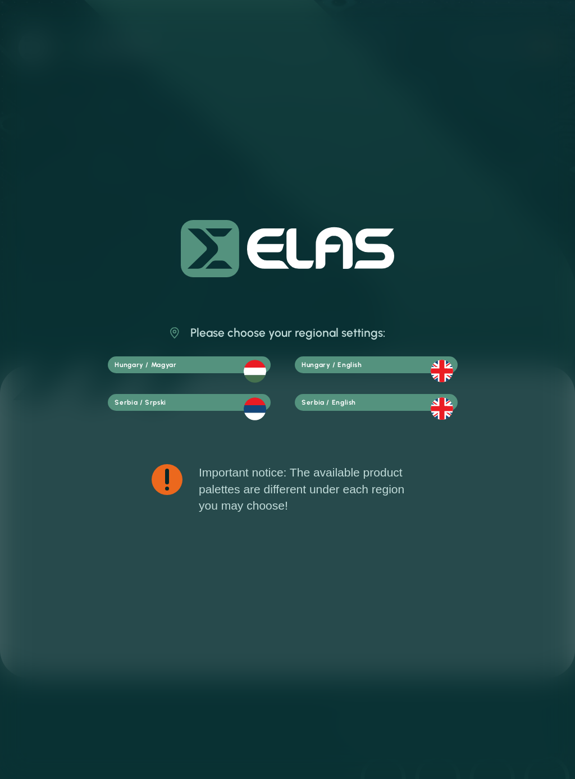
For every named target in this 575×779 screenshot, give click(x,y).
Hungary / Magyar (198, 366)
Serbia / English (385, 408)
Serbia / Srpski (198, 408)
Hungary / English (385, 366)
